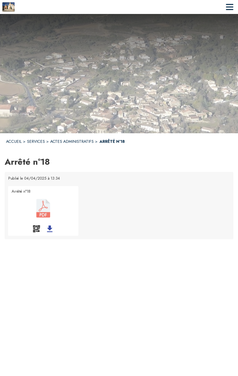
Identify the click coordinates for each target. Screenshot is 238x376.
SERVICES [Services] (36, 141)
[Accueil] (8, 7)
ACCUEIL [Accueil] (14, 141)
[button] (36, 228)
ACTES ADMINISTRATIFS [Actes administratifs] (72, 141)
